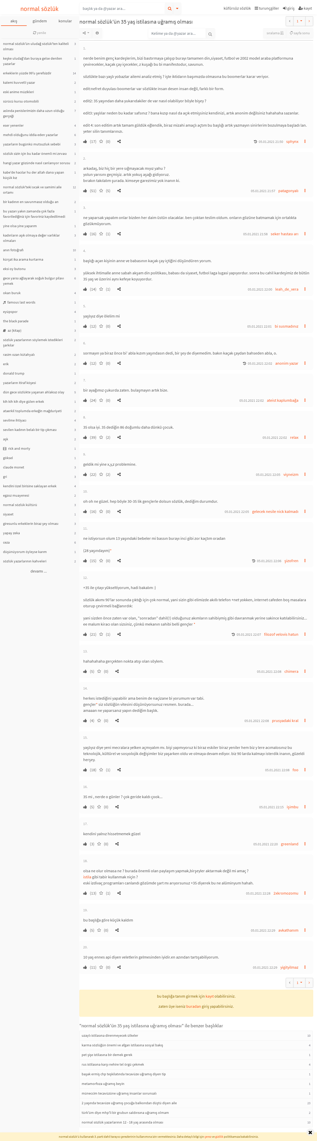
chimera (291, 671)
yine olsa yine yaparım (20, 226)
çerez (208, 1136)
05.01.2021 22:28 (258, 893)
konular (65, 20)
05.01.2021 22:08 (269, 671)
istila (87, 876)
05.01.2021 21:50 (271, 141)
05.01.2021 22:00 (260, 289)
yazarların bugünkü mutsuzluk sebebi (31, 144)
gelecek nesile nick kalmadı (275, 511)
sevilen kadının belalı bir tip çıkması (29, 429)
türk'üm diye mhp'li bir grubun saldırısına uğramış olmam (125, 1112)
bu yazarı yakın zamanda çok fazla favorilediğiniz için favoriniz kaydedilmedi (34, 214)
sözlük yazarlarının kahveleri (24, 561)
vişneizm (290, 474)
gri (5, 476)
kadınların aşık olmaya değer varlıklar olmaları (31, 238)
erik (6, 364)
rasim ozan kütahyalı (19, 354)
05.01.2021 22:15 (271, 807)
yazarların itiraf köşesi (19, 382)
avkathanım (288, 930)
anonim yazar (286, 363)
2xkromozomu (285, 893)
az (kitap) (12, 330)
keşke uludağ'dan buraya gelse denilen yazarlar (32, 61)
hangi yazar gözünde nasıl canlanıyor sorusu (36, 163)
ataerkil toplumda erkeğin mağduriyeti (32, 411)
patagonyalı (288, 190)
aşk (5, 439)
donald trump (13, 373)
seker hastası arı (284, 233)
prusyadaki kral (285, 720)
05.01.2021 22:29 (263, 930)
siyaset (8, 514)
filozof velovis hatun (281, 634)
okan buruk (12, 293)
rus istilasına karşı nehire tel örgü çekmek (113, 1064)
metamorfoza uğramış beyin (103, 1083)
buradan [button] (193, 1006)
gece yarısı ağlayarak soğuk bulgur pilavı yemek (33, 281)
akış (13, 20)
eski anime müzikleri (18, 92)
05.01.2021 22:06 (269, 561)
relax (294, 437)
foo (295, 769)
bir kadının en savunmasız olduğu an (31, 201)
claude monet (13, 467)
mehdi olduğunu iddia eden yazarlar (30, 134)
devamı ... (39, 571)
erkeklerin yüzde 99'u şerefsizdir (27, 73)
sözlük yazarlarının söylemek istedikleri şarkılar (33, 342)
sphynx (292, 141)
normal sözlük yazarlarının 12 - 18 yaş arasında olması (122, 1122)
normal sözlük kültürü (20, 504)
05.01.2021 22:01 (259, 326)
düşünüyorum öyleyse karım (25, 551)
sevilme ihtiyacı (14, 420)
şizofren (291, 560)
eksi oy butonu (14, 268)
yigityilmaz (289, 967)
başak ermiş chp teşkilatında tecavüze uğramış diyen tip (124, 1074)
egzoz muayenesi (16, 495)
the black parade (15, 321)
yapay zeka (11, 533)
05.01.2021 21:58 (255, 234)
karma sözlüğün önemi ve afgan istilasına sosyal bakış (122, 1045)
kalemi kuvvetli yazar (19, 82)
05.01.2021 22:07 (249, 634)
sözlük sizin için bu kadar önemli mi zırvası (35, 153)
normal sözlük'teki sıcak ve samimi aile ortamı (32, 190)
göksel (8, 458)
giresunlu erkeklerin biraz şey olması (30, 523)
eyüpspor (10, 311)
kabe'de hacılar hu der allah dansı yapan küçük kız (33, 175)
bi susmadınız (286, 326)
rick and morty (16, 448)
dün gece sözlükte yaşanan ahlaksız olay (33, 392)
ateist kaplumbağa (282, 400)
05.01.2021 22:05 (268, 474)
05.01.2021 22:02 (260, 363)
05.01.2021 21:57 (263, 191)
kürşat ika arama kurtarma (23, 259)
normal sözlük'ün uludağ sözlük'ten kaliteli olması (36, 46)
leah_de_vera (286, 289)
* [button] (111, 550)
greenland (289, 843)
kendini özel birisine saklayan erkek (29, 486)
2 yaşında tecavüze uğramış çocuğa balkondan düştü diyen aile (129, 1103)
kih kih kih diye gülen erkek (23, 401)
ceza (6, 542)
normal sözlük (39, 8)
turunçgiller (267, 8)
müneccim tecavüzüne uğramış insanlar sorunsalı (119, 1093)
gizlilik (219, 1136)
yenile (39, 32)
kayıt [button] (210, 996)
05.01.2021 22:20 (265, 844)
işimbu (292, 806)
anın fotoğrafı (13, 250)
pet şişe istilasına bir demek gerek (107, 1054)
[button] (238, 9)
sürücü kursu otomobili (21, 101)
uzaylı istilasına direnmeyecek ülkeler (110, 1035)
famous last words (19, 302)
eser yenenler (13, 125)
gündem (40, 20)
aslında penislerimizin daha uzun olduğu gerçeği (33, 113)
